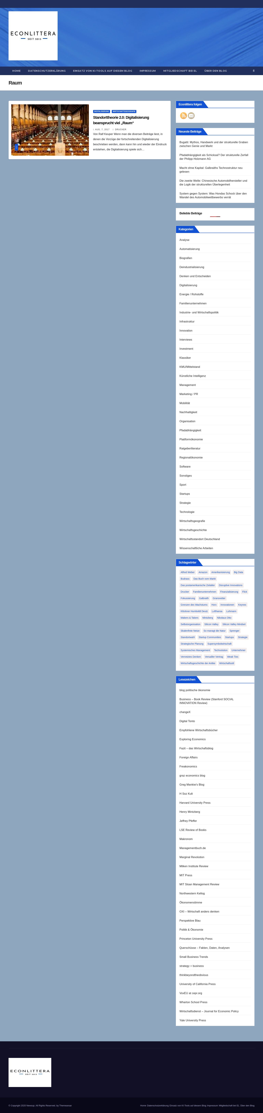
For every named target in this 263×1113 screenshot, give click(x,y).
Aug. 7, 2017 (102, 129)
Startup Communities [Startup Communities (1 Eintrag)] (210, 637)
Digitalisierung (101, 111)
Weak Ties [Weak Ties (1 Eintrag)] (232, 656)
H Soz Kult (186, 793)
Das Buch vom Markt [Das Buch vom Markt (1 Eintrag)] (204, 578)
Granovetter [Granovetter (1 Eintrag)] (219, 598)
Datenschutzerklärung (47, 70)
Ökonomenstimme (190, 902)
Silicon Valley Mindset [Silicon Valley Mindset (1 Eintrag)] (234, 624)
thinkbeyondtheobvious (193, 975)
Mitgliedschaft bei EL (180, 70)
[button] (253, 70)
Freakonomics (188, 766)
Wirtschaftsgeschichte (193, 530)
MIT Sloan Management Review (199, 884)
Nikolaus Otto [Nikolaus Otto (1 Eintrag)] (224, 617)
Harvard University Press (195, 802)
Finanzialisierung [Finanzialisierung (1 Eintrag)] (229, 591)
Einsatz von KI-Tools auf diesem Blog (102, 70)
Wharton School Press (193, 1002)
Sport (182, 484)
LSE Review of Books (192, 830)
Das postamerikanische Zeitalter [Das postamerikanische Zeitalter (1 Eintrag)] (198, 585)
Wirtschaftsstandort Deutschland (199, 539)
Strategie (185, 502)
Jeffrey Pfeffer (188, 820)
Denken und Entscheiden (195, 276)
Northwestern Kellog (192, 893)
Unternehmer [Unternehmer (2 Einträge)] (239, 650)
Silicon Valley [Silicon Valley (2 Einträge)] (211, 624)
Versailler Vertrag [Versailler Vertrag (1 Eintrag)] (214, 656)
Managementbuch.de (192, 848)
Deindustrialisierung (191, 267)
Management (187, 385)
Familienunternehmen (193, 303)
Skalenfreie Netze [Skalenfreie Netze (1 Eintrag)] (190, 630)
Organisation (187, 421)
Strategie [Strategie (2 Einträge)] (242, 637)
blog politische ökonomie (194, 690)
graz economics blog (192, 775)
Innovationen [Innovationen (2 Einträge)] (227, 604)
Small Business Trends (193, 956)
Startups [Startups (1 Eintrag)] (229, 637)
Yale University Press (192, 1020)
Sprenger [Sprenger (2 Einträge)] (234, 630)
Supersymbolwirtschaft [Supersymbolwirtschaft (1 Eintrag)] (219, 643)
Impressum (148, 70)
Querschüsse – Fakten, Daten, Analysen (204, 947)
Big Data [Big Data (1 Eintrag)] (238, 572)
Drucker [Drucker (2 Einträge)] (185, 591)
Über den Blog (215, 70)
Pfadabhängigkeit (190, 430)
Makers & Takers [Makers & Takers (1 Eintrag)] (189, 617)
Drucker (119, 129)
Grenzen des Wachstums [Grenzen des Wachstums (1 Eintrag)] (194, 604)
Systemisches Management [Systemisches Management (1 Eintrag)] (195, 650)
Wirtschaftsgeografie (124, 111)
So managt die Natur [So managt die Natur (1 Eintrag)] (214, 630)
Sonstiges (185, 475)
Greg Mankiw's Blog (191, 784)
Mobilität (184, 403)
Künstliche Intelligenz (192, 375)
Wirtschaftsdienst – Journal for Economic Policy (209, 1011)
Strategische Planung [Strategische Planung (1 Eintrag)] (192, 643)
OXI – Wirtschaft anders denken (199, 911)
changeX (185, 712)
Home (16, 70)
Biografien (185, 258)
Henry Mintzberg (189, 811)
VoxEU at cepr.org (190, 993)
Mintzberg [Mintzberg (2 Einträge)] (208, 617)
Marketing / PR (188, 394)
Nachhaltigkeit (188, 412)
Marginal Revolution (191, 857)
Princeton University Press (195, 938)
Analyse (184, 239)
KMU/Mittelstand (189, 366)
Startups (184, 493)
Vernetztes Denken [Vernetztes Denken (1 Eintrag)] (191, 656)
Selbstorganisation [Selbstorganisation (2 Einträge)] (190, 624)
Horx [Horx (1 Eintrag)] (214, 604)
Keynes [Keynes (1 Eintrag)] (242, 604)
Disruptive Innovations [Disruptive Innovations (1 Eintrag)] (230, 585)
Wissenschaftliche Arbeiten (196, 548)
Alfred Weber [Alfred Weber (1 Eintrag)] (187, 572)
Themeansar (65, 1105)
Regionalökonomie (191, 457)
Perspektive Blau (189, 920)
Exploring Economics (192, 739)
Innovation (185, 330)
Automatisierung (189, 249)
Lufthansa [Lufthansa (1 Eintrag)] (217, 611)
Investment (186, 348)
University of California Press (197, 984)
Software (185, 466)
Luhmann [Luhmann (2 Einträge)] (231, 611)
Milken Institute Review (193, 866)
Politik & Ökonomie (191, 929)
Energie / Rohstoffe (191, 294)
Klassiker (185, 357)
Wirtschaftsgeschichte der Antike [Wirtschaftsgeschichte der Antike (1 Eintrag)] (198, 663)
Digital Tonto (187, 721)
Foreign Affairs (188, 757)
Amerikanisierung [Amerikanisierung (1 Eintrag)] (220, 572)
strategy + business (191, 966)
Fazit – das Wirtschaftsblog (196, 748)
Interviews (185, 339)
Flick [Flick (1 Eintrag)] (244, 591)
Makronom (186, 839)
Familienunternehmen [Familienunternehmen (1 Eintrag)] (204, 591)
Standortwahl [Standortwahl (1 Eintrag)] (188, 637)
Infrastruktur (186, 321)
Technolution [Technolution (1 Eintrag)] (221, 650)
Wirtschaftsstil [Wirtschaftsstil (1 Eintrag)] (226, 663)
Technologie (186, 511)
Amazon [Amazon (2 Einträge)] (203, 572)
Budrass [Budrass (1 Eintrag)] (185, 578)
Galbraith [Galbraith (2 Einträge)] (204, 598)
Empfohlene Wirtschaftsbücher (198, 730)
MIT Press (185, 875)
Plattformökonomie (191, 439)
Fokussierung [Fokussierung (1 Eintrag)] (188, 598)
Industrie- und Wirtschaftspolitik (199, 312)
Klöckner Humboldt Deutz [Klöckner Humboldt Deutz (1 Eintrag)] (194, 611)
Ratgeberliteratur (189, 448)
